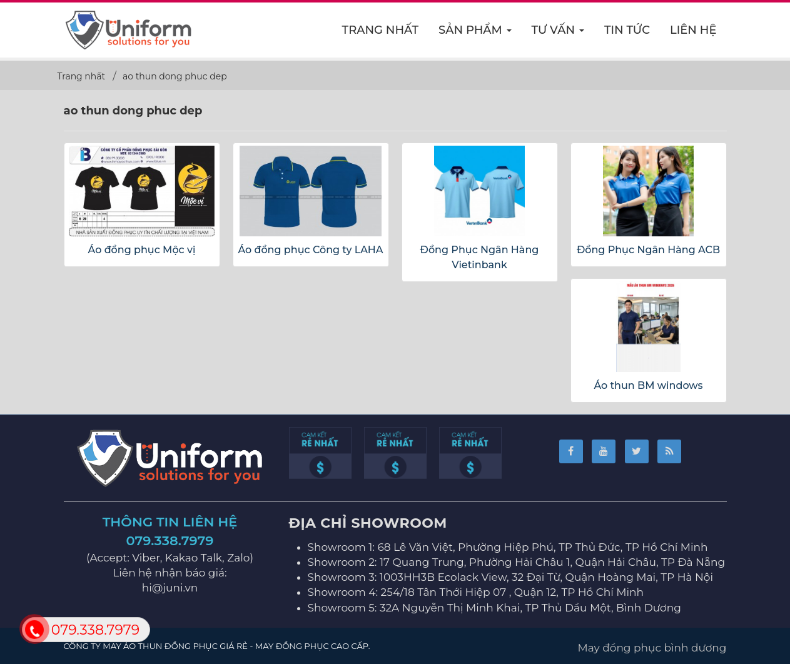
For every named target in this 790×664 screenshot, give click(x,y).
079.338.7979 (170, 540)
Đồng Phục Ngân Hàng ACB (648, 250)
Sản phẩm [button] (475, 33)
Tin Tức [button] (627, 30)
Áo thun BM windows (648, 385)
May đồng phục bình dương (652, 647)
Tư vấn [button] (558, 33)
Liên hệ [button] (693, 30)
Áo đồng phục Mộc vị (142, 250)
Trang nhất (380, 30)
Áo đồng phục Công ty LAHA (310, 250)
